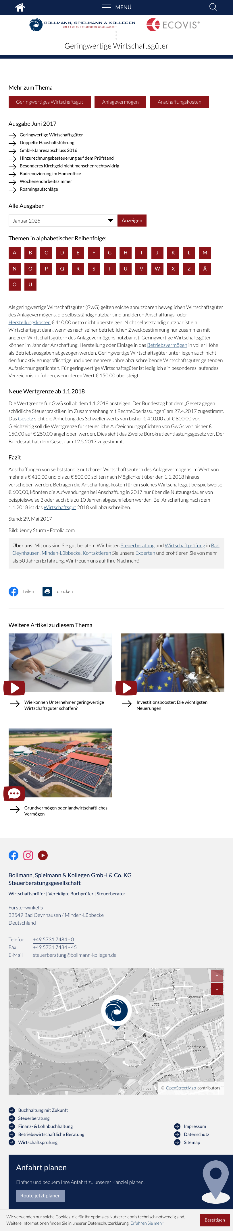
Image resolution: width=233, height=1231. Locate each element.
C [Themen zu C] (46, 253)
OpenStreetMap (181, 1088)
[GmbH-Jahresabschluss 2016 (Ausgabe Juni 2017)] (117, 151)
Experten (145, 553)
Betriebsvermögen (167, 345)
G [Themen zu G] (109, 253)
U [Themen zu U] (126, 269)
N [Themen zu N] (14, 269)
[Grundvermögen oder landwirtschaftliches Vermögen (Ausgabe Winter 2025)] (60, 777)
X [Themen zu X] (173, 269)
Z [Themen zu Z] (189, 269)
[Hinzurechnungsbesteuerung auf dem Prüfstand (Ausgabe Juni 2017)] (117, 159)
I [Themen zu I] (141, 253)
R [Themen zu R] (78, 269)
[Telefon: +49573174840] (53, 940)
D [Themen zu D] (62, 253)
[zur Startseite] (82, 24)
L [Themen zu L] (189, 253)
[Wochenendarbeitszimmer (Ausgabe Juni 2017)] (117, 182)
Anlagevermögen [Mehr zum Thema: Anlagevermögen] (120, 102)
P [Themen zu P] (46, 269)
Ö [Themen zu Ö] (15, 284)
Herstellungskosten (30, 322)
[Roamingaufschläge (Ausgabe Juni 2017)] (117, 190)
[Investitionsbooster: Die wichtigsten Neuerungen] (172, 677)
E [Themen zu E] (77, 253)
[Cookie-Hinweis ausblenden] (215, 1220)
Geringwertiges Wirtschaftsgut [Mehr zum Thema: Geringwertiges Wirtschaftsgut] (49, 102)
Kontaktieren (97, 553)
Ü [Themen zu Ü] (30, 284)
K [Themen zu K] (173, 253)
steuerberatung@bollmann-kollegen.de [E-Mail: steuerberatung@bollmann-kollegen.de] (75, 955)
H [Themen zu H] (126, 253)
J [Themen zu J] (157, 253)
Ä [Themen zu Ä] (205, 269)
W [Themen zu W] (157, 269)
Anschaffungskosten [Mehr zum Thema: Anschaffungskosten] (179, 102)
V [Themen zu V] (141, 269)
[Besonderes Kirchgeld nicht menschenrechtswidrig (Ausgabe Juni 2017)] (117, 167)
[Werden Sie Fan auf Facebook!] (13, 855)
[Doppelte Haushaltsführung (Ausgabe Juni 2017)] (117, 144)
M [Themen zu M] (205, 253)
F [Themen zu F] (94, 253)
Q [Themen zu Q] (62, 269)
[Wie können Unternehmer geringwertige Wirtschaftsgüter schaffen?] (60, 677)
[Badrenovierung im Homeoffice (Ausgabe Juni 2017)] (117, 175)
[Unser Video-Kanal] (43, 855)
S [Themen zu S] (94, 269)
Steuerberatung (138, 545)
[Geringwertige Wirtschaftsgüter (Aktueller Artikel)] (117, 136)
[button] (213, 7)
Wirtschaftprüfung (185, 545)
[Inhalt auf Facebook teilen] (26, 591)
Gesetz (25, 419)
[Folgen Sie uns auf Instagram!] (28, 855)
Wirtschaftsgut (60, 507)
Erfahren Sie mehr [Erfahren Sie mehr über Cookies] (146, 1223)
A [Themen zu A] (14, 253)
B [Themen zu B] (30, 253)
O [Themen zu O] (30, 269)
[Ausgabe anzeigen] (132, 220)
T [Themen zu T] (109, 269)
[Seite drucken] (62, 591)
